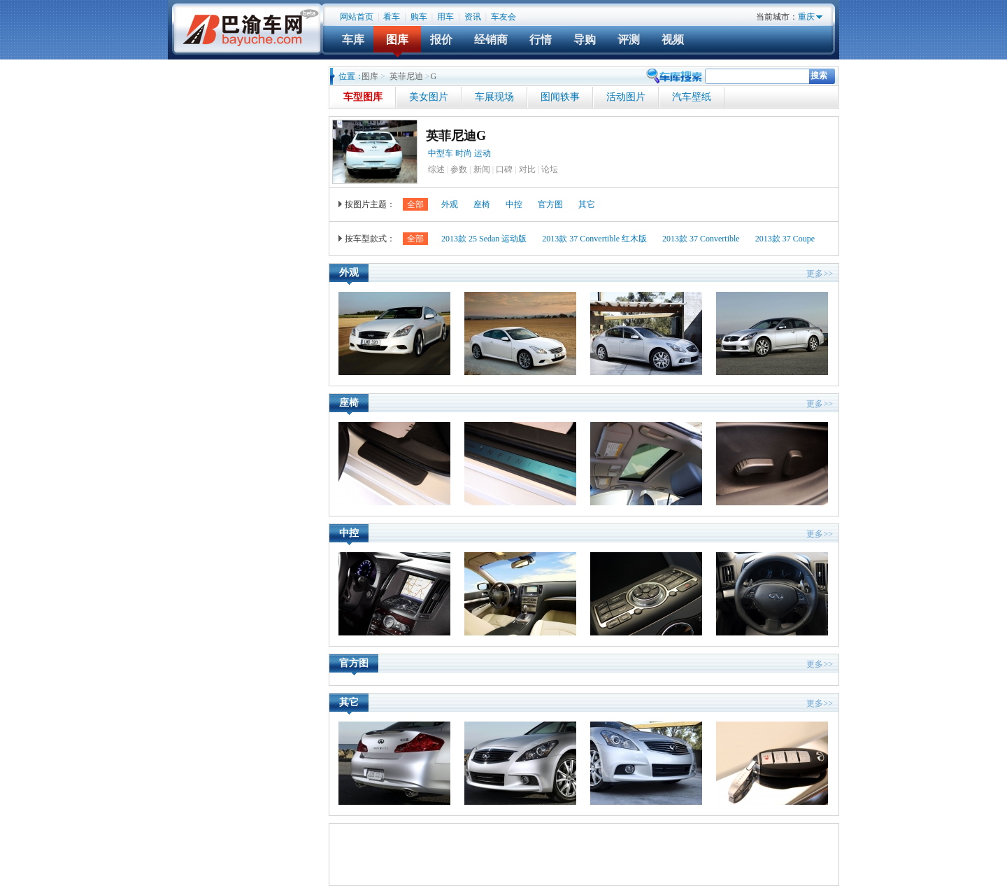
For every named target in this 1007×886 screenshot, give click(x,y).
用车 (445, 17)
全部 (415, 204)
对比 (527, 169)
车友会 (503, 17)
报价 (441, 39)
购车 (418, 17)
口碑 (504, 169)
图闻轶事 (560, 97)
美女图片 (428, 97)
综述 (436, 169)
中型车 (440, 153)
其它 (586, 204)
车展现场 (494, 97)
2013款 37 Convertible (701, 239)
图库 (397, 39)
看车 (391, 17)
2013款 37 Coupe (785, 239)
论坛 (549, 169)
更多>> (819, 274)
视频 (673, 39)
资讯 (472, 17)
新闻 (481, 169)
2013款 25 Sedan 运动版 (484, 239)
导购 (584, 39)
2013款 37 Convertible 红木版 (594, 239)
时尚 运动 (474, 153)
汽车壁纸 (691, 97)
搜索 (818, 75)
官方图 (550, 204)
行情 (540, 39)
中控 (514, 204)
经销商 (491, 39)
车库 (353, 39)
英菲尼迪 (406, 76)
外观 (449, 204)
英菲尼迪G (456, 136)
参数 (458, 169)
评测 (628, 39)
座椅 (481, 204)
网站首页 (356, 17)
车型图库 (363, 97)
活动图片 (625, 97)
